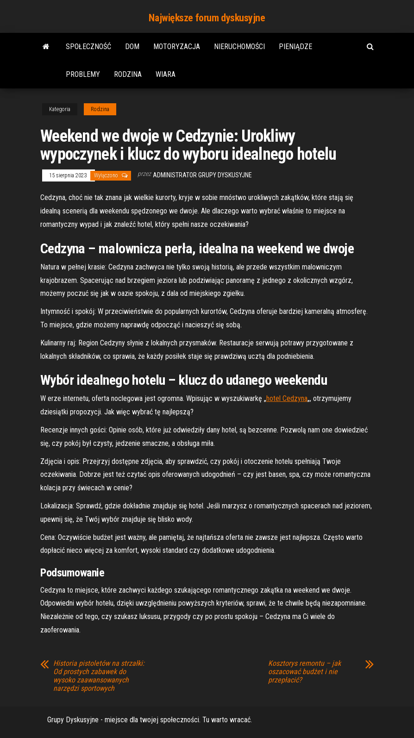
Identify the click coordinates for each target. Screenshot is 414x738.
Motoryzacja (176, 46)
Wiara (166, 74)
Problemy (83, 74)
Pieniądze (295, 46)
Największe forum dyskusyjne (207, 18)
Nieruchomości (239, 46)
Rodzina (128, 74)
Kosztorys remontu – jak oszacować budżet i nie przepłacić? (304, 671)
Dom (132, 46)
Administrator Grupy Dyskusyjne (202, 175)
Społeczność (88, 46)
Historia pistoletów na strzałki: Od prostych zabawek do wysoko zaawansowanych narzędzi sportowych (98, 676)
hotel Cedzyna (286, 398)
